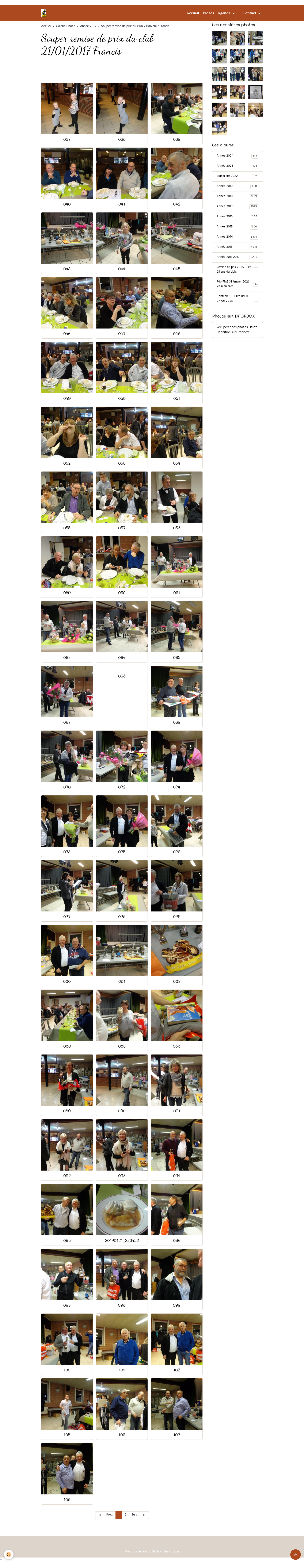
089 (67, 1110)
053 (121, 463)
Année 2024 (237, 156)
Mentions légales (136, 1552)
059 (67, 592)
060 (122, 592)
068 (122, 676)
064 (121, 657)
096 (176, 1240)
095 (67, 1240)
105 (67, 1434)
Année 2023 (237, 167)
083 (67, 1046)
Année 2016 (237, 218)
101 (122, 1369)
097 (67, 1305)
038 (122, 139)
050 (122, 398)
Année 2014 (237, 239)
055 (67, 527)
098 (122, 1305)
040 (67, 204)
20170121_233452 (122, 1240)
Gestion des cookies (166, 1552)
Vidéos (208, 13)
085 (122, 1046)
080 (67, 981)
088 (176, 1046)
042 (176, 204)
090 (122, 1110)
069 (176, 722)
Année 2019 (237, 187)
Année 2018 (237, 198)
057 (121, 527)
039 (176, 139)
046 (67, 333)
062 (67, 657)
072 (121, 787)
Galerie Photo (65, 26)
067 (67, 722)
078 (122, 916)
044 (121, 268)
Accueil (192, 13)
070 (67, 787)
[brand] (44, 13)
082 (176, 981)
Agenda (224, 13)
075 (121, 851)
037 (67, 139)
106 (121, 1434)
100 (67, 1369)
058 (176, 527)
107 (176, 1434)
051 (176, 398)
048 (176, 333)
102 (176, 1369)
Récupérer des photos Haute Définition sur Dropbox (237, 335)
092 (67, 1175)
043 (67, 268)
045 (176, 268)
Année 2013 (237, 249)
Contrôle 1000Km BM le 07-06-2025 (237, 303)
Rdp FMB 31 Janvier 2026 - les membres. (237, 288)
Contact (249, 13)
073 (67, 851)
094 (176, 1175)
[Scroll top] (295, 1554)
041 (121, 204)
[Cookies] (9, 1554)
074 (176, 787)
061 (176, 592)
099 (176, 1305)
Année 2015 (237, 229)
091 (176, 1110)
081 (121, 981)
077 (67, 916)
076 (176, 851)
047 (121, 333)
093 (122, 1175)
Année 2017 (88, 26)
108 (67, 1499)
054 (176, 463)
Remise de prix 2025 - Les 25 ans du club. (238, 272)
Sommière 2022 (237, 177)
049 (67, 398)
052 (67, 463)
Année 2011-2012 (237, 260)
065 (176, 657)
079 (176, 916)
